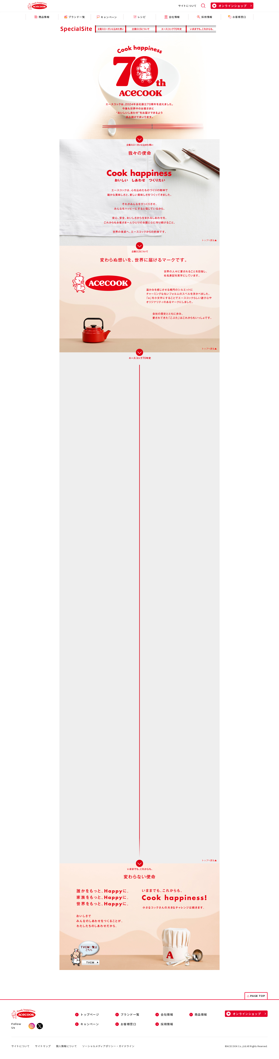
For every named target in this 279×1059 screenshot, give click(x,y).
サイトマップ (43, 1046)
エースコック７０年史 (171, 29)
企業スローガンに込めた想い (110, 29)
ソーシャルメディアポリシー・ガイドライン (108, 1046)
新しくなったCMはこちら (85, 953)
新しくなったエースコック (140, 29)
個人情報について (66, 1046)
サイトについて (187, 5)
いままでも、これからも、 (201, 29)
